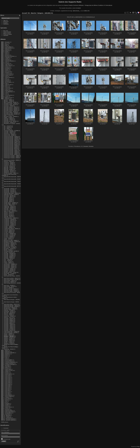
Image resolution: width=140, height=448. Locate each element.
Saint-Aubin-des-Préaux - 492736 (12, 275)
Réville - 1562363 (8, 274)
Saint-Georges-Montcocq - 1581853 (12, 283)
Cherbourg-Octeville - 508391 (11, 144)
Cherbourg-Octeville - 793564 (11, 151)
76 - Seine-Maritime (7, 395)
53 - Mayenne (6, 351)
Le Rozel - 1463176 (8, 229)
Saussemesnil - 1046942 (10, 307)
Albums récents (7, 33)
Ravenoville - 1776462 (9, 273)
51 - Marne (5, 350)
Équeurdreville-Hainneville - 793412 (12, 181)
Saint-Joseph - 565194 (9, 286)
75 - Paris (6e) (6, 390)
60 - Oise (5, 357)
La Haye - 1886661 (8, 227)
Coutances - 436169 (8, 162)
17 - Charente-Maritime (8, 61)
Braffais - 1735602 (8, 117)
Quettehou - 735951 (8, 268)
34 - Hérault (6, 81)
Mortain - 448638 (8, 249)
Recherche (6, 21)
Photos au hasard (7, 34)
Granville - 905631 (8, 201)
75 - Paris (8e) (6, 392)
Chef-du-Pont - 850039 (9, 134)
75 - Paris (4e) (6, 388)
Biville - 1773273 (8, 115)
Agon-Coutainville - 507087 (10, 102)
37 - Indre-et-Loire (7, 84)
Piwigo (138, 446)
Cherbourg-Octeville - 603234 (11, 148)
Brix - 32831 (6, 128)
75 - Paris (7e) (6, 391)
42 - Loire (5, 89)
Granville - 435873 (8, 198)
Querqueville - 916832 (9, 267)
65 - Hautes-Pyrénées (8, 363)
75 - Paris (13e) (6, 378)
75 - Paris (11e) (6, 376)
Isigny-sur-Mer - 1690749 (10, 211)
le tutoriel (78, 8)
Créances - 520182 (8, 166)
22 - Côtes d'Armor (7, 65)
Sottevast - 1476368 (8, 310)
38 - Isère (5, 85)
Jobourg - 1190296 (8, 212)
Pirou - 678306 (7, 260)
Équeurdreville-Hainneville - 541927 (12, 179)
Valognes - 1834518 (8, 337)
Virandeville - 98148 (8, 349)
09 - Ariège (5, 51)
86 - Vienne (5, 405)
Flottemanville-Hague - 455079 (11, 193)
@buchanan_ (76, 10)
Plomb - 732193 (7, 261)
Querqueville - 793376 (9, 265)
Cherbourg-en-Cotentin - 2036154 (12, 157)
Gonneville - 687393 (8, 195)
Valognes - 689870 (8, 339)
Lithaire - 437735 (8, 239)
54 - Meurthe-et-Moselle (8, 352)
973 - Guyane (6, 416)
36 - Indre (5, 83)
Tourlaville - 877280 (8, 329)
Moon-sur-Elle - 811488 (9, 247)
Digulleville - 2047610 (9, 170)
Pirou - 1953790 (7, 259)
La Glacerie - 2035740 (9, 220)
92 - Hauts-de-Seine (8, 410)
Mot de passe (4, 435)
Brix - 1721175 (7, 125)
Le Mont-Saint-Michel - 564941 (11, 228)
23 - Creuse (6, 66)
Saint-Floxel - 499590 (9, 281)
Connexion (5, 428)
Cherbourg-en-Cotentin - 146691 (11, 156)
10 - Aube (5, 52)
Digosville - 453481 (8, 169)
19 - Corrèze (6, 63)
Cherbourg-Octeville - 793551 (11, 150)
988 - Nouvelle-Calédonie (9, 420)
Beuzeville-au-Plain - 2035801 (11, 112)
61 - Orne (5, 358)
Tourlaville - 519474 (8, 322)
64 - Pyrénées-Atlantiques (9, 362)
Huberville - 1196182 (9, 208)
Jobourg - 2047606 (8, 215)
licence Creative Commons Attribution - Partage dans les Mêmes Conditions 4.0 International (88, 5)
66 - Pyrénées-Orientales (9, 364)
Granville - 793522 (8, 200)
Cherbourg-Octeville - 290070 (11, 140)
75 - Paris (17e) (6, 383)
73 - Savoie (5, 372)
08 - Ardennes (6, 50)
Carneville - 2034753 (9, 131)
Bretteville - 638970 (8, 118)
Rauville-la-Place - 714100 (10, 272)
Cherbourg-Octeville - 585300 (11, 147)
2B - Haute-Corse (7, 75)
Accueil (24, 13)
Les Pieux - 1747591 (9, 234)
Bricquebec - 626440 (9, 122)
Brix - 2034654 (7, 127)
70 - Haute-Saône (7, 369)
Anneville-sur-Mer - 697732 (10, 104)
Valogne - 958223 (8, 335)
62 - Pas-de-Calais (7, 359)
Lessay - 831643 (8, 238)
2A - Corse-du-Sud (7, 74)
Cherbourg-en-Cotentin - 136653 (11, 155)
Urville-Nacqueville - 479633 (10, 331)
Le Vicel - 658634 (8, 232)
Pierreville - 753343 (8, 258)
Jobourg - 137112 (8, 213)
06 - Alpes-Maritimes (8, 48)
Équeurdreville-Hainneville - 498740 (12, 176)
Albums (3, 39)
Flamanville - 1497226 (9, 190)
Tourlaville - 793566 (8, 327)
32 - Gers (5, 78)
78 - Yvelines (6, 397)
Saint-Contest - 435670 (9, 280)
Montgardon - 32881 (8, 245)
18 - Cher (5, 62)
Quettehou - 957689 (8, 270)
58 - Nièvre (5, 355)
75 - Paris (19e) (6, 385)
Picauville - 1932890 (8, 255)
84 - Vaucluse (6, 403)
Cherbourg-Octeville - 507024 (11, 143)
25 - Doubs (5, 69)
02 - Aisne (5, 44)
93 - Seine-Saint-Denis (8, 411)
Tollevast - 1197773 (8, 317)
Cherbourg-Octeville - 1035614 (11, 136)
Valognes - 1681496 (9, 336)
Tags (4, 20)
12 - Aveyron (6, 55)
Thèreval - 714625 (8, 314)
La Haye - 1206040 (8, 226)
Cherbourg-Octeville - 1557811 (11, 138)
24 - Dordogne (6, 68)
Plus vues (5, 30)
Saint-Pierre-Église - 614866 (10, 291)
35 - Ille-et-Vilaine (7, 82)
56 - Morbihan (6, 353)
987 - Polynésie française (9, 418)
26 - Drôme (5, 70)
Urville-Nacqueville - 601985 (10, 332)
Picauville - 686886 (8, 257)
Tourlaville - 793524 (8, 326)
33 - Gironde (6, 79)
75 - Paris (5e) (6, 389)
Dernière (91, 146)
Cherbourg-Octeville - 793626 (11, 153)
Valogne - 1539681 (8, 333)
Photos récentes (7, 31)
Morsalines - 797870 (8, 248)
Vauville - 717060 (8, 342)
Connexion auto (5, 439)
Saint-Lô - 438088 (8, 287)
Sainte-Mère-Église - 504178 (10, 304)
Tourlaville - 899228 (8, 330)
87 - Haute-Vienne (7, 407)
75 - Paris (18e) (6, 384)
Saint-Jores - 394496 (9, 285)
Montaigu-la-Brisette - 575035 (11, 241)
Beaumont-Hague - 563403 (10, 111)
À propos (5, 22)
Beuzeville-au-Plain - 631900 (10, 114)
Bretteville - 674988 (8, 120)
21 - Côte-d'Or (6, 64)
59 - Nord (5, 356)
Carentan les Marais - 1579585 (11, 130)
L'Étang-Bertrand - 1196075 (10, 218)
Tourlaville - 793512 (8, 325)
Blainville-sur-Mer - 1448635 (10, 116)
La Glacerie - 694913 (9, 222)
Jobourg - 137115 (8, 214)
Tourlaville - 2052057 (9, 318)
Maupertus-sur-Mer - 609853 (10, 240)
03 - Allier (5, 45)
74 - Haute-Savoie (7, 373)
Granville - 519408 (8, 199)
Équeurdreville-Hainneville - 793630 (12, 183)
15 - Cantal (5, 58)
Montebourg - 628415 (9, 242)
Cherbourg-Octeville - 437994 (11, 141)
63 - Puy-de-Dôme (7, 361)
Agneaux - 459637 (8, 99)
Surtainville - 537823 (8, 311)
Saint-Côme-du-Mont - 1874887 (11, 279)
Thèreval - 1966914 (8, 313)
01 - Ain (5, 43)
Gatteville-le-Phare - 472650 (10, 194)
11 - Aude (5, 53)
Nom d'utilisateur (5, 432)
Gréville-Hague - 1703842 (10, 202)
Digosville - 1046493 (8, 167)
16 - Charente (6, 59)
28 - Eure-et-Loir (7, 71)
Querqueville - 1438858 (9, 264)
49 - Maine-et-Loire (7, 97)
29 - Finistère (6, 72)
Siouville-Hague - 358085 (10, 309)
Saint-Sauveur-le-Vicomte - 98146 (12, 292)
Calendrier (5, 35)
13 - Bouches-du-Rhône (8, 56)
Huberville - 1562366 (9, 209)
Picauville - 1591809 (8, 253)
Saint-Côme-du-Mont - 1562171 (11, 278)
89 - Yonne (5, 408)
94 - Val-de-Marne (7, 412)
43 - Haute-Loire (7, 90)
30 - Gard (5, 76)
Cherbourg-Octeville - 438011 (11, 142)
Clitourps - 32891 (8, 161)
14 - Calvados (6, 57)
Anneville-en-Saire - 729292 (10, 103)
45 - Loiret (5, 92)
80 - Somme (6, 399)
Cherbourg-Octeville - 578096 (11, 146)
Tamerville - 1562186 (9, 312)
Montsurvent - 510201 (9, 246)
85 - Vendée (6, 404)
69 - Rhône (5, 368)
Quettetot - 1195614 (8, 271)
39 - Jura (5, 86)
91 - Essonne (6, 409)
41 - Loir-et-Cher (7, 88)
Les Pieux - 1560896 (9, 233)
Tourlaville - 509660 (8, 320)
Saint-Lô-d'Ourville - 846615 (10, 288)
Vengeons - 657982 (8, 343)
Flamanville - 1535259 (9, 192)
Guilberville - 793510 (9, 206)
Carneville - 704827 (8, 133)
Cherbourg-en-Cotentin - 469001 (11, 160)
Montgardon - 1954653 (9, 244)
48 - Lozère (5, 96)
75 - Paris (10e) (6, 375)
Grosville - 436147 (8, 205)
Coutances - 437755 (8, 164)
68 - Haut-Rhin (6, 366)
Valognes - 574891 (8, 338)
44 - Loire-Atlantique (8, 91)
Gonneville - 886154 (8, 196)
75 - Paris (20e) (6, 386)
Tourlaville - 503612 (8, 319)
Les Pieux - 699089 (8, 236)
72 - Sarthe (5, 371)
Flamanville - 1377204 (9, 189)
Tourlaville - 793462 (8, 324)
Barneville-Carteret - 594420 (10, 110)
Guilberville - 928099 (9, 207)
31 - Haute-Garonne (8, 77)
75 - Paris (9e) (6, 394)
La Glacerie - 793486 (9, 223)
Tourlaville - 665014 (8, 323)
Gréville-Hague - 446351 (9, 203)
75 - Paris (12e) (6, 377)
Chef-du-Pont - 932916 (9, 135)
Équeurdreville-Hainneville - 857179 (12, 186)
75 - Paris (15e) (6, 381)
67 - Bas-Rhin (6, 365)
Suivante (86, 146)
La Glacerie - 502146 (9, 221)
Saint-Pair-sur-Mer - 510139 (10, 290)
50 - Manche (6, 98)
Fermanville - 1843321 (9, 188)
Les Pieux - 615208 (8, 235)
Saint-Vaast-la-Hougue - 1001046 (12, 299)
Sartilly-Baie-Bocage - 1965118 (11, 305)
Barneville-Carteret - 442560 (10, 108)
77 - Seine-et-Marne (8, 396)
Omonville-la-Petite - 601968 (10, 251)
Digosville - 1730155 (8, 168)
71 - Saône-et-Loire (7, 370)
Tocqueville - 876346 (9, 316)
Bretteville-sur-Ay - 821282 (10, 121)
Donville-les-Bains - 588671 (10, 173)
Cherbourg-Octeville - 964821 (11, 154)
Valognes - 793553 (8, 340)
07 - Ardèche (6, 49)
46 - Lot (5, 94)
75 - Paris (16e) (6, 382)
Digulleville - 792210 (8, 172)
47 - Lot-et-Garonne (7, 95)
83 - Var (5, 402)
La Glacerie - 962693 (9, 225)
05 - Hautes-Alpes (7, 46)
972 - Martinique (7, 415)
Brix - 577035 (7, 129)
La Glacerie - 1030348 (9, 219)
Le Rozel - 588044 (8, 231)
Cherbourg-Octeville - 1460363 (11, 137)
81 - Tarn (5, 401)
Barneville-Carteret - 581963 (10, 109)
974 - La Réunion (7, 417)
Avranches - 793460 (8, 105)
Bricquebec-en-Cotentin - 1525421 (12, 123)
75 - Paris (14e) (6, 379)
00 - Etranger (6, 42)
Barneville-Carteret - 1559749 (11, 107)
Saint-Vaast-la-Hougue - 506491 (11, 301)
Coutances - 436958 (8, 163)
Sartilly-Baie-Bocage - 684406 (11, 306)
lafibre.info (87, 10)
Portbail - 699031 (8, 262)
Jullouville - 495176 (8, 216)
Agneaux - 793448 (8, 101)
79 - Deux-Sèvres (7, 398)
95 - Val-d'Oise (6, 414)
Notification (6, 24)
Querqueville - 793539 (9, 266)
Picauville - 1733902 (8, 254)
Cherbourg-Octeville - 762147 (11, 149)
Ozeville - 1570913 (8, 252)
